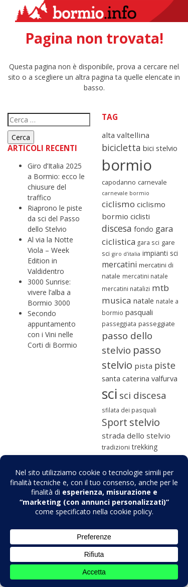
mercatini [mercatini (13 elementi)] (119, 264)
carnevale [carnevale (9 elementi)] (152, 182)
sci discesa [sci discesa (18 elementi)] (142, 395)
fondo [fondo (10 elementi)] (143, 229)
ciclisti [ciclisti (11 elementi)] (140, 216)
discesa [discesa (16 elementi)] (117, 228)
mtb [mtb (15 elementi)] (160, 288)
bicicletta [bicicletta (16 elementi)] (121, 147)
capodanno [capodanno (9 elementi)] (119, 182)
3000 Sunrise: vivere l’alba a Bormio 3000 (49, 292)
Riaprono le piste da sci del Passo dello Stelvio (55, 218)
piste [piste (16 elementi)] (164, 365)
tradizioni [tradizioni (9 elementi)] (116, 447)
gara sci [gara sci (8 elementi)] (148, 242)
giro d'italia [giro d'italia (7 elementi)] (126, 253)
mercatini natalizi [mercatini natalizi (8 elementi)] (126, 288)
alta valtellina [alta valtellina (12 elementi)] (125, 135)
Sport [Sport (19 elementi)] (114, 422)
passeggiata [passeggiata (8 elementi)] (119, 324)
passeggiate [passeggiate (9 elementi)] (156, 323)
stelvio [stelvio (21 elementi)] (144, 422)
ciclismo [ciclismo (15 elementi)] (118, 204)
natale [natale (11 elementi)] (143, 301)
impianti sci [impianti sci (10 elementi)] (160, 253)
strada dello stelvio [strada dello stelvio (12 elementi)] (136, 435)
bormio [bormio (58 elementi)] (127, 165)
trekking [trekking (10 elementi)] (144, 447)
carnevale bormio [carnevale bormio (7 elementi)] (125, 193)
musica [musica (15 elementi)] (116, 300)
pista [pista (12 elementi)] (143, 366)
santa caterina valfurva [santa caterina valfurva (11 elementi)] (139, 378)
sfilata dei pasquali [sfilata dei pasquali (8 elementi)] (129, 410)
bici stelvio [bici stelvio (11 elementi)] (160, 148)
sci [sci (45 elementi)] (109, 393)
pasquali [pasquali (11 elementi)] (139, 312)
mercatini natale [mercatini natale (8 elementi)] (145, 276)
